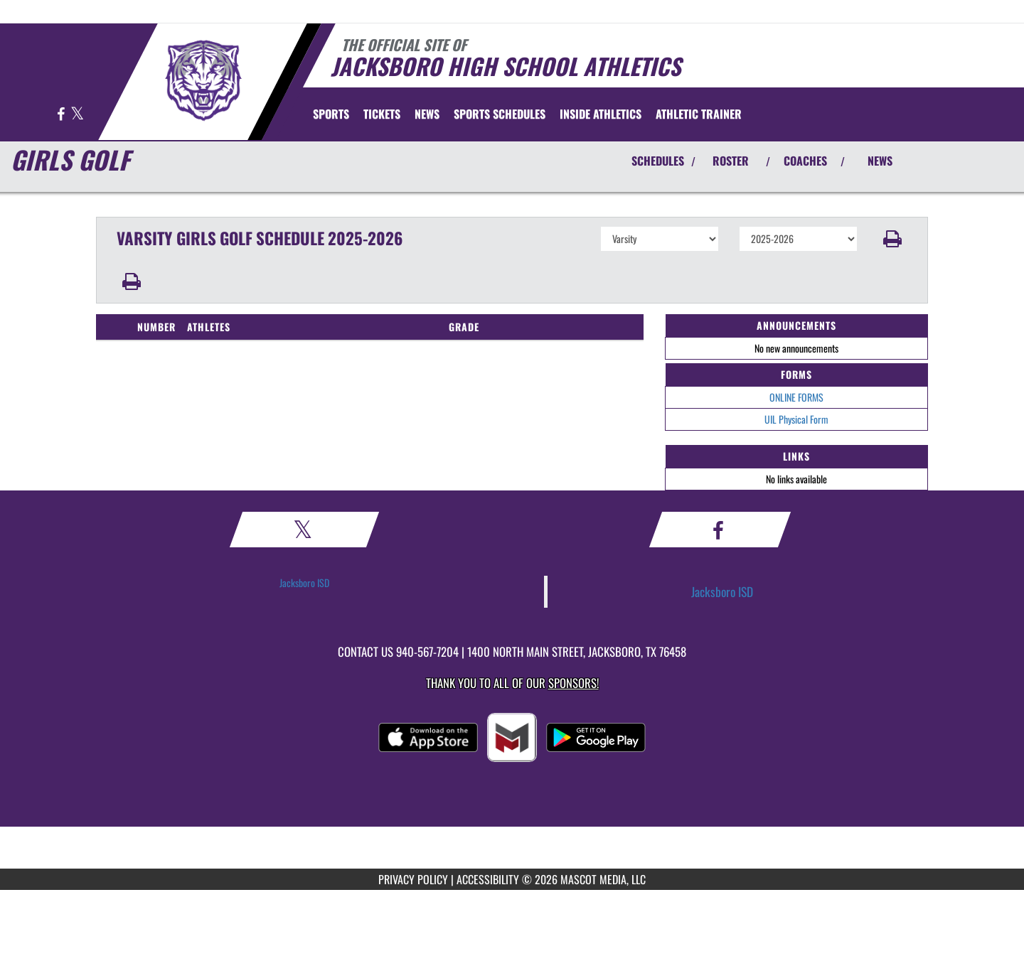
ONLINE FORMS (796, 397)
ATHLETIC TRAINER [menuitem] (699, 113)
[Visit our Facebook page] (62, 114)
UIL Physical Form (796, 419)
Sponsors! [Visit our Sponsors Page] (573, 683)
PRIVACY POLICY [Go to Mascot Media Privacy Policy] (413, 879)
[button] (892, 239)
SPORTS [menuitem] (331, 113)
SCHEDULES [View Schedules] (657, 161)
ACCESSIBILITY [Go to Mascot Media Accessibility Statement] (488, 879)
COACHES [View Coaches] (805, 161)
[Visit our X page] (77, 114)
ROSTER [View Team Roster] (731, 161)
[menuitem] (381, 113)
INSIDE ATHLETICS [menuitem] (600, 113)
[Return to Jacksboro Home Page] (203, 80)
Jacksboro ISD (304, 582)
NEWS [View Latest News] (880, 161)
